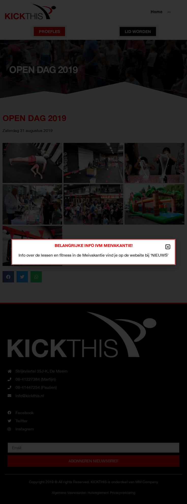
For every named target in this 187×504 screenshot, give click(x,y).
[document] (93, 252)
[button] (168, 247)
